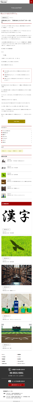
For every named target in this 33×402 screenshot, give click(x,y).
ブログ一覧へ (16, 121)
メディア (17, 140)
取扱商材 (3, 359)
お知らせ (17, 142)
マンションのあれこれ (17, 130)
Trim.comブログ (20, 361)
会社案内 (3, 361)
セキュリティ (17, 136)
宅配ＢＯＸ (15, 150)
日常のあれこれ (13, 13)
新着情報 (19, 354)
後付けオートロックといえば (4, 2)
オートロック (17, 138)
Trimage (9, 150)
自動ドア (17, 134)
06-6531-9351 (16, 373)
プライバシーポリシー (21, 363)
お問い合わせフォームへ (16, 385)
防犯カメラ (4, 150)
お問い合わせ (4, 363)
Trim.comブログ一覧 (7, 13)
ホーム (3, 13)
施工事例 (19, 359)
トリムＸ (19, 356)
